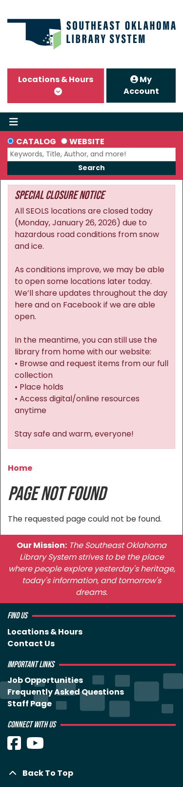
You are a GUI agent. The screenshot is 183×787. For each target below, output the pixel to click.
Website (86, 141)
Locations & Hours (55, 79)
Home (20, 468)
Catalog (36, 141)
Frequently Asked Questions (65, 692)
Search (91, 168)
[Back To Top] (91, 773)
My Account (141, 85)
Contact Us (31, 643)
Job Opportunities (45, 680)
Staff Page (29, 703)
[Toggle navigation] (13, 122)
